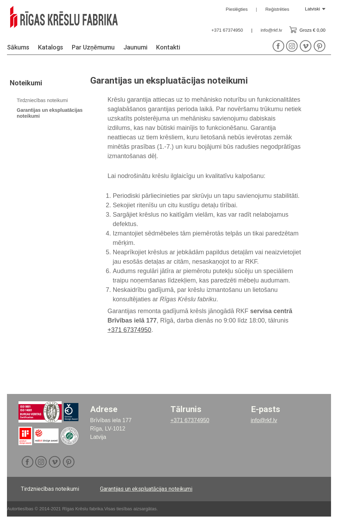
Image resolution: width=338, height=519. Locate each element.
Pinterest (319, 48)
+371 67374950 (227, 30)
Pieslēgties (237, 9)
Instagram (292, 48)
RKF (79, 21)
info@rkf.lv (271, 30)
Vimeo (306, 48)
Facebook (278, 48)
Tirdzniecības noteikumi (42, 103)
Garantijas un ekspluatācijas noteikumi (146, 491)
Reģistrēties (277, 9)
